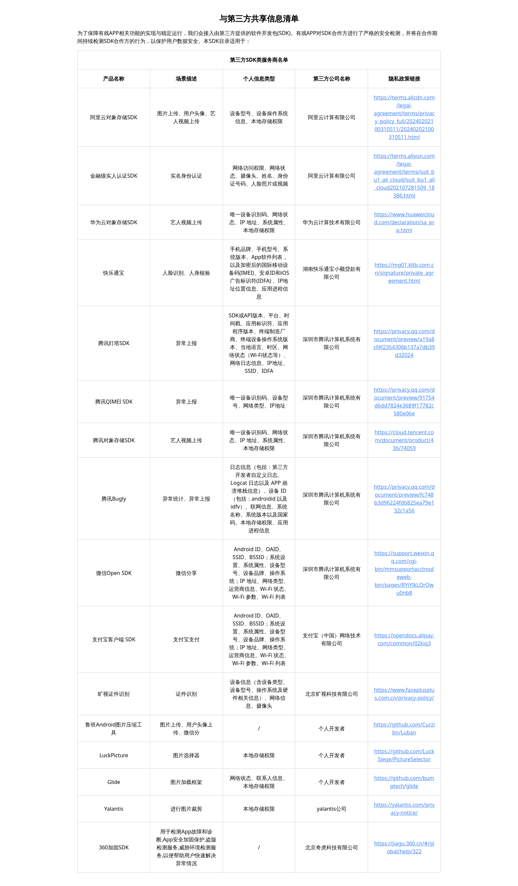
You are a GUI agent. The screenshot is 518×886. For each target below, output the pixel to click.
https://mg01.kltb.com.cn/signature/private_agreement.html (404, 272)
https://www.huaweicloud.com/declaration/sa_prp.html (404, 222)
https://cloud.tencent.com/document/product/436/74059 (404, 440)
